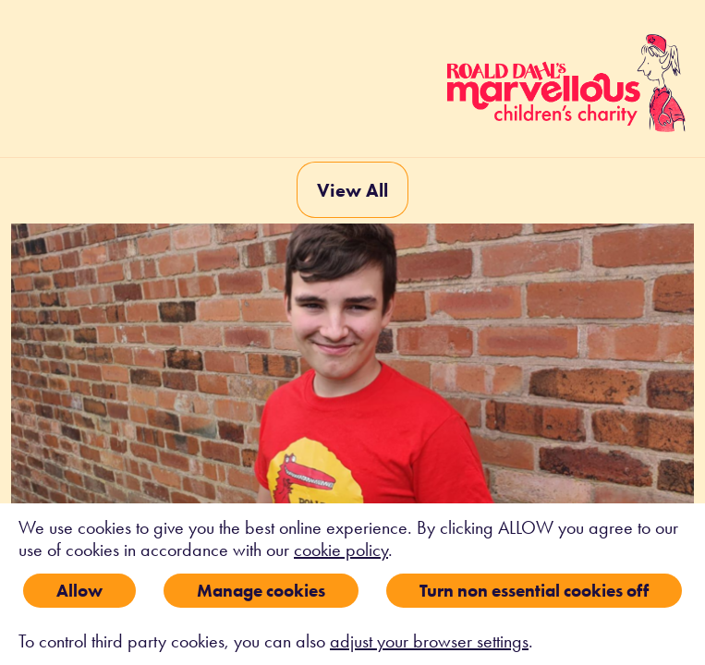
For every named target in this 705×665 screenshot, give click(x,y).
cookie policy (341, 549)
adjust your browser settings (429, 641)
